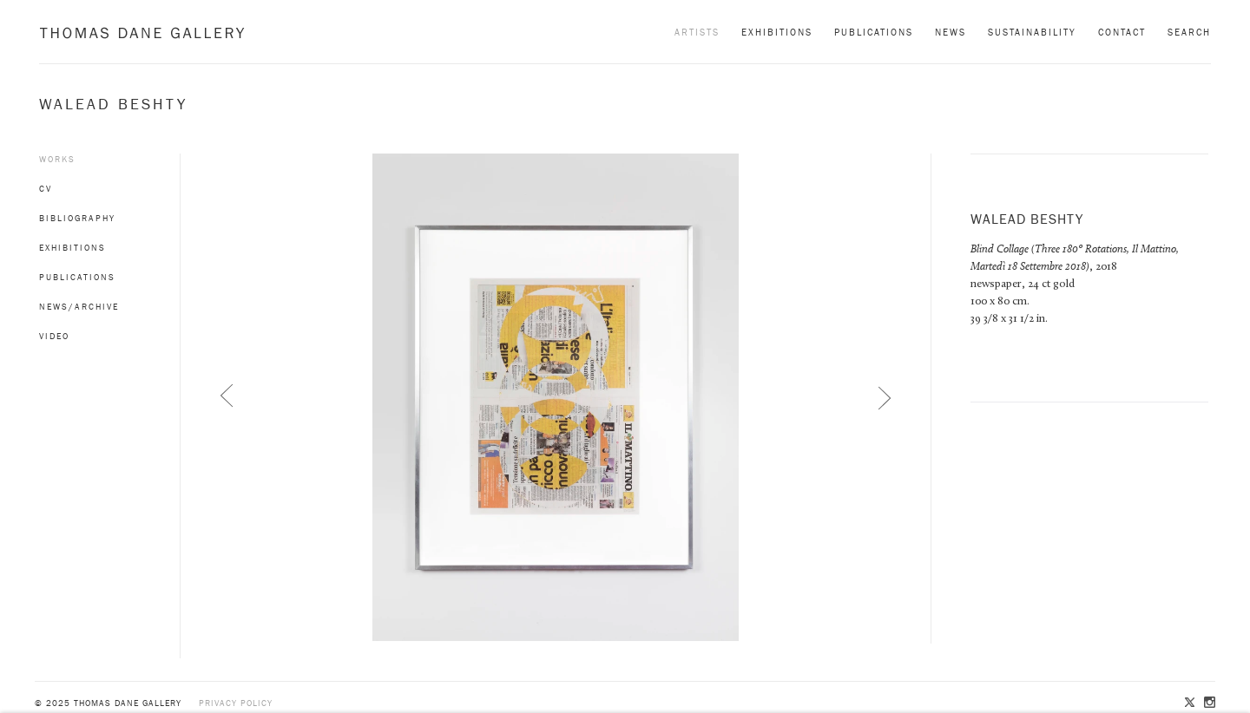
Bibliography (77, 218)
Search (1189, 32)
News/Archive (79, 306)
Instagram (1208, 703)
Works (57, 159)
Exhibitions (776, 32)
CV (45, 188)
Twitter (1191, 703)
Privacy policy (236, 703)
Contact (1122, 32)
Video (54, 336)
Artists (697, 32)
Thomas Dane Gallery (142, 32)
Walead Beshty (113, 104)
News (950, 32)
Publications (873, 32)
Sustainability (1032, 32)
